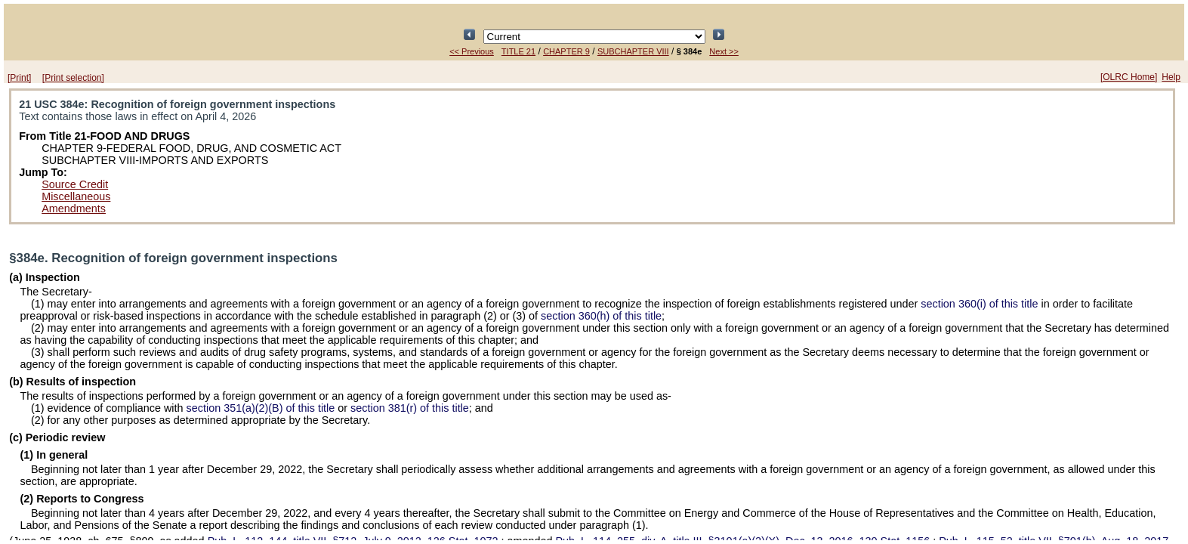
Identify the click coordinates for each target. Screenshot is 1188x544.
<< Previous (471, 51)
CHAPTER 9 (566, 51)
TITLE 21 (518, 51)
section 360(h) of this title (601, 316)
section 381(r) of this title (409, 408)
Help (1171, 77)
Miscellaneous (76, 196)
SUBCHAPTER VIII (633, 51)
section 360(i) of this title (979, 304)
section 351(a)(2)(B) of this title (261, 408)
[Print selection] (73, 78)
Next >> (724, 51)
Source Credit (75, 184)
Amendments (74, 208)
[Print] (19, 78)
